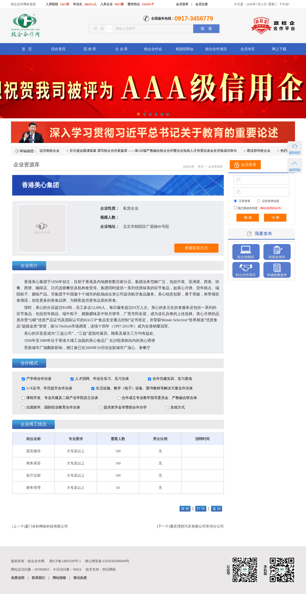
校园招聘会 (185, 49)
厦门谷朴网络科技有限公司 (46, 526)
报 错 (185, 509)
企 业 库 (121, 49)
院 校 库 (90, 49)
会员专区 (247, 49)
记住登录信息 (270, 201)
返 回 (217, 509)
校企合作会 (153, 49)
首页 (200, 166)
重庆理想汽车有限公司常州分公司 (197, 526)
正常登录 (244, 201)
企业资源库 (215, 166)
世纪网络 (109, 569)
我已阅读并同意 (260, 208)
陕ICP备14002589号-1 (65, 561)
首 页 (27, 49)
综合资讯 (58, 49)
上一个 (18, 526)
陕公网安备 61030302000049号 (107, 561)
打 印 (201, 509)
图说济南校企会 (49, 151)
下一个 (163, 526)
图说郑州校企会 (260, 151)
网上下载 (279, 49)
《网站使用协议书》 (271, 208)
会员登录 (182, 4)
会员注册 (201, 4)
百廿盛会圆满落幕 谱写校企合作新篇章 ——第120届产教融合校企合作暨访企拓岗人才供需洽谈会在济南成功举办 (155, 151)
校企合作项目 (216, 49)
